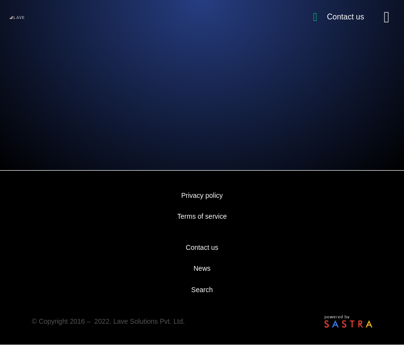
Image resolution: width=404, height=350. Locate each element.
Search (201, 290)
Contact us (202, 247)
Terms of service (202, 216)
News (202, 268)
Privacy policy (202, 195)
